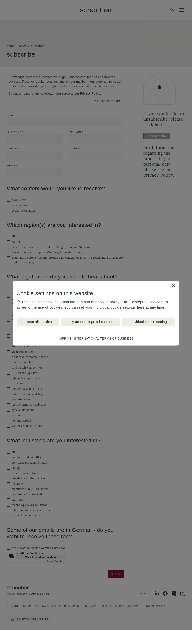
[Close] (173, 285)
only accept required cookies (90, 322)
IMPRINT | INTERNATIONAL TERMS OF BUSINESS (96, 338)
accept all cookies (37, 322)
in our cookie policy (103, 302)
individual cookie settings (149, 322)
